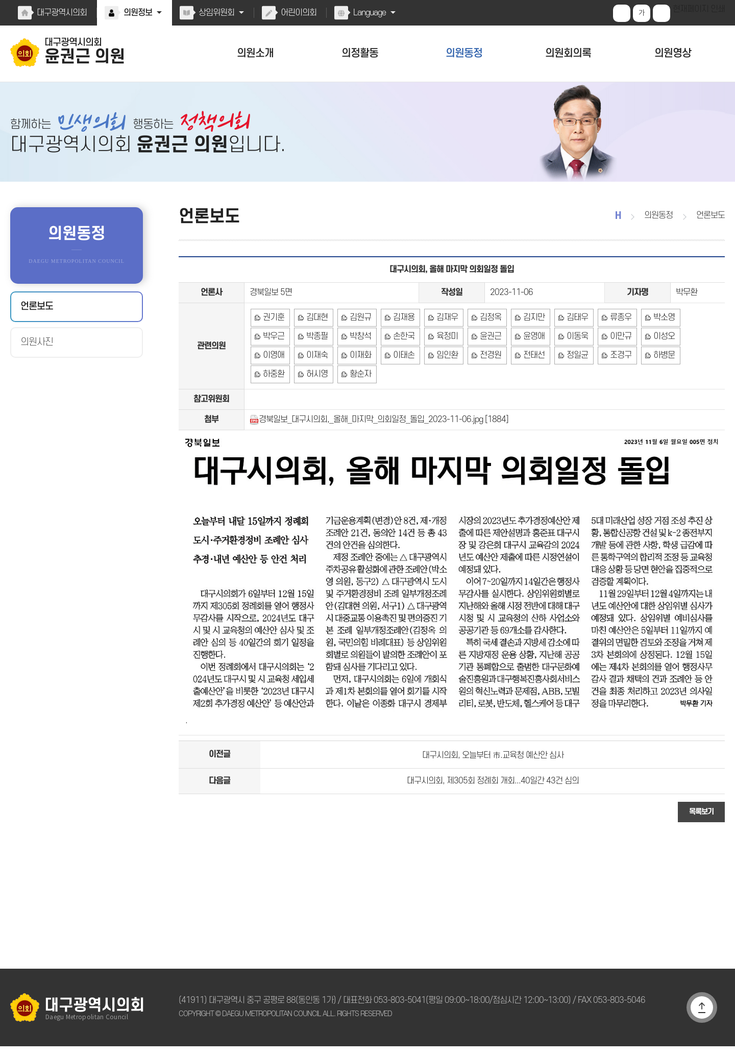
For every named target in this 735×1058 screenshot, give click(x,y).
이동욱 (529, 354)
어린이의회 (296, 13)
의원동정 (464, 53)
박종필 (273, 354)
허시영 (657, 376)
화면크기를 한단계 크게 (622, 13)
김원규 (358, 333)
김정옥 (486, 333)
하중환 (614, 376)
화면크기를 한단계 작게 (662, 13)
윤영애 (486, 354)
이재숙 (700, 354)
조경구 (529, 376)
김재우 (444, 333)
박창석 (316, 354)
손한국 (358, 354)
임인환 (358, 376)
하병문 (571, 376)
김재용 (401, 333)
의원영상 (673, 53)
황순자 (700, 376)
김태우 (571, 333)
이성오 (614, 354)
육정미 (401, 354)
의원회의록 (568, 53)
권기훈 (273, 333)
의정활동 (360, 53)
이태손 (316, 376)
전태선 (444, 376)
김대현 (316, 333)
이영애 (657, 354)
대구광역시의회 (61, 13)
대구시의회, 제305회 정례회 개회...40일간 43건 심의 (492, 790)
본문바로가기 (0, 0)
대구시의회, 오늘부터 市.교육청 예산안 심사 (492, 762)
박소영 (657, 333)
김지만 (529, 333)
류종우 (614, 333)
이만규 (571, 354)
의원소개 (255, 53)
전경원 (401, 376)
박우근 (700, 333)
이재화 (273, 376)
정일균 (486, 376)
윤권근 (444, 354)
